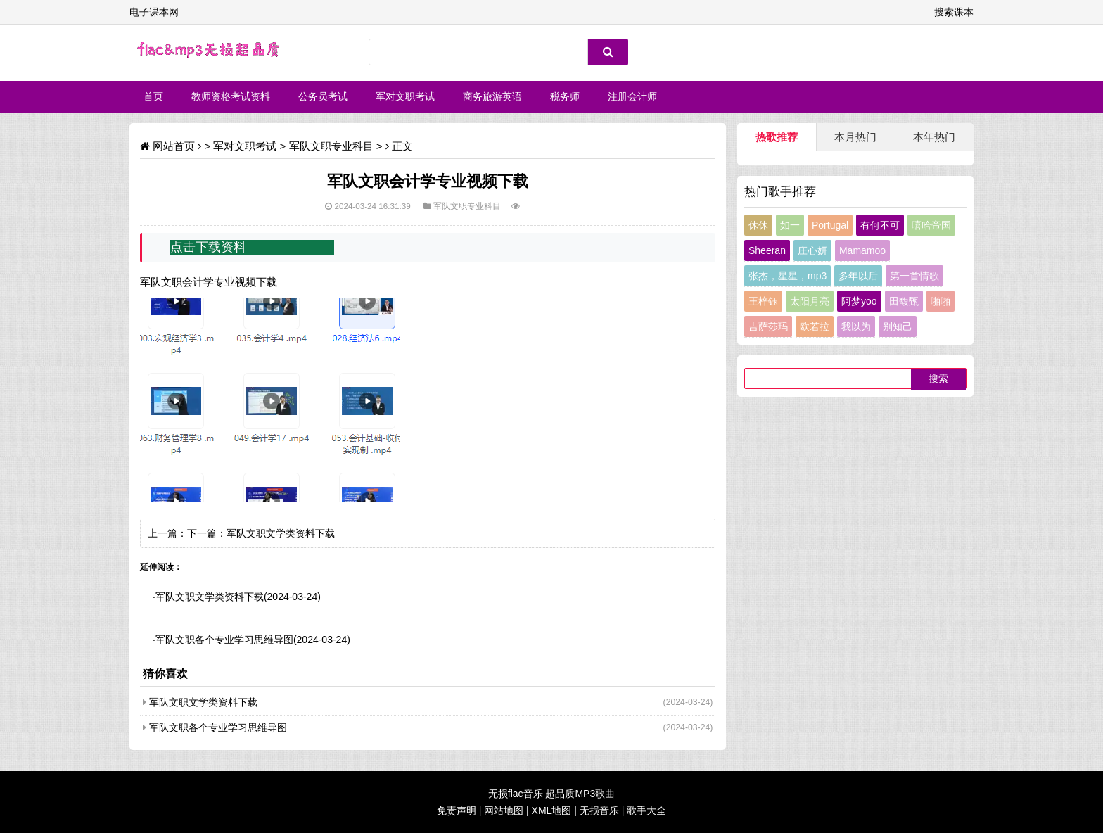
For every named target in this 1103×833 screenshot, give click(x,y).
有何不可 (880, 225)
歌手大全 (646, 810)
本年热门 (934, 137)
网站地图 (503, 810)
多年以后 (858, 275)
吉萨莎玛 (768, 326)
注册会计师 (632, 96)
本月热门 (855, 137)
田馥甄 (904, 301)
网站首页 (174, 146)
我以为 (856, 326)
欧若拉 (814, 326)
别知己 (897, 326)
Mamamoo (862, 250)
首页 (153, 96)
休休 (758, 225)
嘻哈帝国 (931, 225)
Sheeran (767, 250)
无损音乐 (599, 810)
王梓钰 (763, 301)
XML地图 (552, 810)
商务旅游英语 (492, 96)
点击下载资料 (208, 247)
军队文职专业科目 (331, 146)
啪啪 (940, 301)
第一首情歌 (914, 275)
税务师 (565, 96)
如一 (790, 225)
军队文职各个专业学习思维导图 (224, 639)
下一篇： (207, 533)
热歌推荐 (776, 137)
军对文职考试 (405, 96)
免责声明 (456, 810)
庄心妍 (812, 250)
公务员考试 (323, 96)
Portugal (830, 225)
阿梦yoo (859, 301)
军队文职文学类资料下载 (281, 533)
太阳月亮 (809, 301)
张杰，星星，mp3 (787, 275)
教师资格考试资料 (230, 96)
